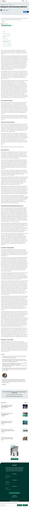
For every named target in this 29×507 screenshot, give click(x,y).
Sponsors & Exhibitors (8, 489)
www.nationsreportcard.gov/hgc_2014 (10, 361)
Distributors (7, 488)
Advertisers (7, 487)
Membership (7, 481)
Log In (26, 1)
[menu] (0, 1)
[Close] (28, 503)
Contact (6, 478)
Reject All (25, 505)
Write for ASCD (7, 484)
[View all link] (14, 396)
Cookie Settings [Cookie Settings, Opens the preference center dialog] (3, 505)
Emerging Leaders (8, 482)
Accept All (19, 505)
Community (7, 483)
